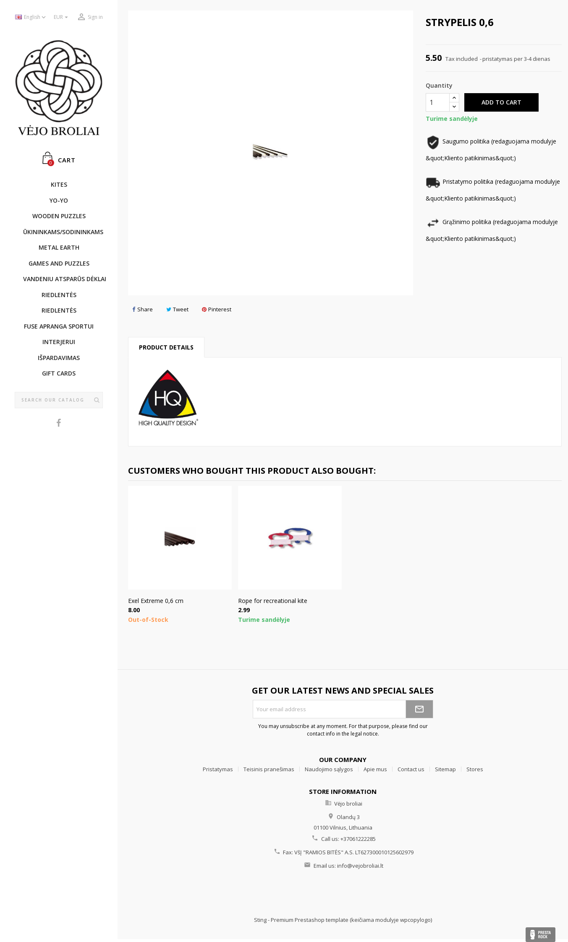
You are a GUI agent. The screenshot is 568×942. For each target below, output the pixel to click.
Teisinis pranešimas (268, 769)
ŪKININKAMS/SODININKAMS (63, 232)
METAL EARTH (59, 247)
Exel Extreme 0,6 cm (155, 601)
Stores (474, 769)
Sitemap (445, 769)
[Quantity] (438, 102)
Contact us (411, 769)
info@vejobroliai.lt (360, 865)
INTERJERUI (58, 342)
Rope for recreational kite (272, 601)
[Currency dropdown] (62, 17)
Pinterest (216, 309)
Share (142, 309)
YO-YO (59, 200)
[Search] (59, 400)
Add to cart (501, 102)
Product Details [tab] (166, 347)
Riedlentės (59, 295)
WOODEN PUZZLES (59, 216)
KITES (59, 184)
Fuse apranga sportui (59, 326)
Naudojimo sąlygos (329, 769)
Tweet (177, 309)
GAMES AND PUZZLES (59, 263)
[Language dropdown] (31, 17)
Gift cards (59, 373)
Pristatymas (218, 769)
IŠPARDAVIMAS (59, 358)
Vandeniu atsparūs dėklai (63, 279)
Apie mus (375, 769)
